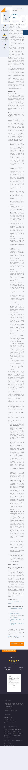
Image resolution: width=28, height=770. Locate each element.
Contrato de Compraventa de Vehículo (13, 733)
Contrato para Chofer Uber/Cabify (12, 735)
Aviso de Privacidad (9, 745)
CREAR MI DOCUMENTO (17, 643)
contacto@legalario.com (11, 710)
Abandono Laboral (14, 613)
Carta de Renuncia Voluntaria (11, 737)
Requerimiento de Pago (16, 608)
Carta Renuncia (14, 611)
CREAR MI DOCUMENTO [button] (9, 650)
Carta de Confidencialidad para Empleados (17, 616)
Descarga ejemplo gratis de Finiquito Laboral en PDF (16, 637)
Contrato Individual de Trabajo (17, 620)
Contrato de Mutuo (9, 744)
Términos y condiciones (10, 721)
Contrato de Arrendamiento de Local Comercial (13, 741)
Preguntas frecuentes (9, 723)
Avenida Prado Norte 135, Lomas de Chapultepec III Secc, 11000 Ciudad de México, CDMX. (14, 704)
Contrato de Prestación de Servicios (17, 623)
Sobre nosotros (8, 717)
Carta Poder (7, 738)
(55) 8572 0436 (8, 708)
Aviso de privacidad (9, 719)
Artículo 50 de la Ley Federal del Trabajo (16, 602)
